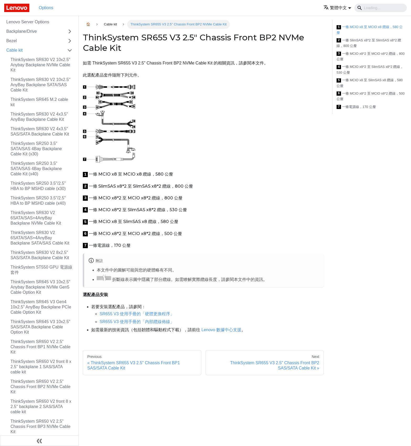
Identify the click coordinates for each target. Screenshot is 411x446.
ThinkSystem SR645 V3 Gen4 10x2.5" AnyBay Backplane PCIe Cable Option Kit (40, 307)
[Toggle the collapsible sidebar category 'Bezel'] (70, 41)
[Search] (380, 8)
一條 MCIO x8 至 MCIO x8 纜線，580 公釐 (370, 30)
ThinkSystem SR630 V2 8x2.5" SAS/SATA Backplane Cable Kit (39, 255)
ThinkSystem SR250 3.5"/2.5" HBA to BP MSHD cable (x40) (38, 200)
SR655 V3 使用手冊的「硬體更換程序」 (137, 314)
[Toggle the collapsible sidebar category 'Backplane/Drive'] (70, 31)
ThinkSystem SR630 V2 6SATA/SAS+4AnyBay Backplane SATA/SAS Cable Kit (39, 237)
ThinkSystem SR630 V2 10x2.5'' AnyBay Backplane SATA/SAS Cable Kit (40, 84)
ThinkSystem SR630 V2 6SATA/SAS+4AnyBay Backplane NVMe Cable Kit (35, 217)
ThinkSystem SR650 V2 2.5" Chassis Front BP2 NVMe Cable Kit (40, 386)
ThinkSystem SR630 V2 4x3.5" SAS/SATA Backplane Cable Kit (39, 131)
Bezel (11, 41)
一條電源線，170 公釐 (356, 107)
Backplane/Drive (21, 31)
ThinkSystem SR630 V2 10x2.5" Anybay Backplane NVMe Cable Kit (40, 64)
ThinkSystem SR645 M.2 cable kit (39, 102)
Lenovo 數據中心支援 (221, 330)
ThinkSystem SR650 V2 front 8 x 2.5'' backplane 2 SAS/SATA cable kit (40, 406)
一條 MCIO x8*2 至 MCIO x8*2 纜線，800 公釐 (371, 56)
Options (46, 8)
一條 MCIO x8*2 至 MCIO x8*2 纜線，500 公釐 (371, 96)
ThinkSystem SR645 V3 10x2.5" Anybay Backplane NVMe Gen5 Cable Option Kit (40, 287)
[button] (337, 8)
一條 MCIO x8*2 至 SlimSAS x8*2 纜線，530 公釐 (370, 69)
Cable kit (14, 50)
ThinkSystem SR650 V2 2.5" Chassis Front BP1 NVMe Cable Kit (40, 346)
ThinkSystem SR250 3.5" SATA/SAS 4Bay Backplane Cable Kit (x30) (36, 148)
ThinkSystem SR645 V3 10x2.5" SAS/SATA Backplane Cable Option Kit (40, 326)
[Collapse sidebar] (39, 441)
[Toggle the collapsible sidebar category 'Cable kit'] (70, 50)
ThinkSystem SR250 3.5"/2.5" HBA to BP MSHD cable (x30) (38, 186)
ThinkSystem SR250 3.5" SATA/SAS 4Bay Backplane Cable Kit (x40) (36, 168)
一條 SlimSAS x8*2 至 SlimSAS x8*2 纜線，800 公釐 (369, 43)
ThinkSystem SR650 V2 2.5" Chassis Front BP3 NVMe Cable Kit (40, 426)
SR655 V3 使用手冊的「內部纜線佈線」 (137, 321)
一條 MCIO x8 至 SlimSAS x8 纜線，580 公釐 (370, 83)
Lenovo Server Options (27, 22)
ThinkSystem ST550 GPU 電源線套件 (41, 270)
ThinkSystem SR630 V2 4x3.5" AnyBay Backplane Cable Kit (39, 117)
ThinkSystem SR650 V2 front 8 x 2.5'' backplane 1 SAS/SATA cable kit (40, 366)
